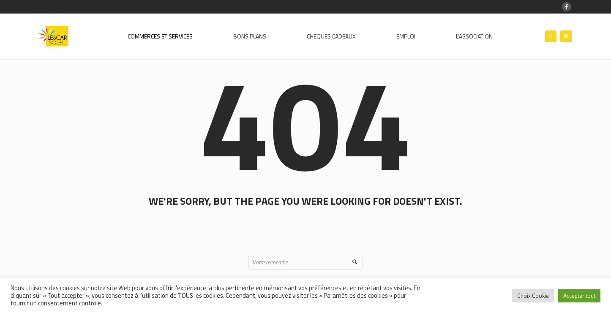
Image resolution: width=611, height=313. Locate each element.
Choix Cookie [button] (533, 295)
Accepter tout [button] (579, 295)
